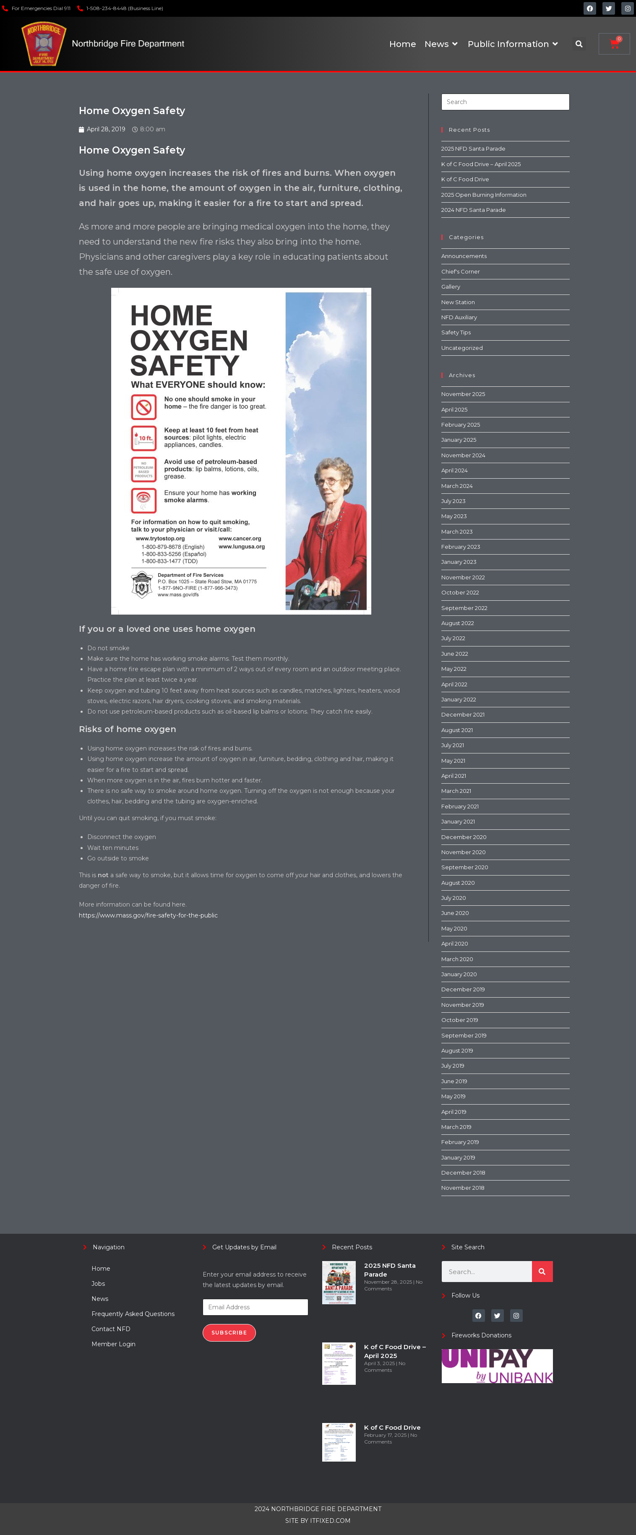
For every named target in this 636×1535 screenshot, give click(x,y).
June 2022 (454, 653)
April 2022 (454, 684)
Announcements (464, 256)
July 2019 (452, 1065)
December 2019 (463, 989)
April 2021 (453, 775)
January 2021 (458, 821)
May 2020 (454, 928)
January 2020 (459, 974)
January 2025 (458, 439)
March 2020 (457, 959)
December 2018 (463, 1172)
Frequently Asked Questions (133, 1314)
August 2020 (458, 882)
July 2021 (452, 745)
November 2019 (462, 1004)
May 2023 (454, 516)
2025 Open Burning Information (484, 194)
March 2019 (456, 1126)
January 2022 (458, 699)
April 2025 (454, 409)
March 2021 (456, 790)
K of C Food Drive (465, 179)
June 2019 (454, 1081)
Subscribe (229, 1332)
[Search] (542, 1271)
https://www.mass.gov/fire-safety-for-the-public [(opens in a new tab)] (148, 915)
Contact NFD (110, 1329)
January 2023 (459, 561)
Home (100, 1268)
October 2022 (460, 592)
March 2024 (457, 485)
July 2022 (453, 638)
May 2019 (453, 1096)
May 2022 (454, 668)
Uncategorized (462, 347)
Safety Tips (456, 332)
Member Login (113, 1344)
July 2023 (453, 501)
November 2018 (463, 1187)
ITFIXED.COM (330, 1521)
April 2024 (454, 470)
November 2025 (463, 394)
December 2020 (464, 837)
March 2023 (457, 531)
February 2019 (460, 1142)
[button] (579, 44)
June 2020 (455, 913)
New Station (458, 302)
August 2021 (457, 730)
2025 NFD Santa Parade (473, 148)
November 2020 (463, 852)
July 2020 (453, 897)
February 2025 (460, 424)
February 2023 (460, 546)
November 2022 (463, 577)
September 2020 (464, 867)
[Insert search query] (505, 102)
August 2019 (457, 1050)
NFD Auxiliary (459, 317)
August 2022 (457, 623)
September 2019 (464, 1035)
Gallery (450, 286)
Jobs (98, 1283)
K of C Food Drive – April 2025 (481, 164)
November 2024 (463, 455)
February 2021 (460, 806)
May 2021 (453, 760)
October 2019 (459, 1019)
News (99, 1299)
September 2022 (464, 608)
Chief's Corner (460, 271)
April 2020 (454, 943)
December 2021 (463, 714)
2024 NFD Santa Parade (473, 209)
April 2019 (454, 1111)
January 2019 (458, 1157)
